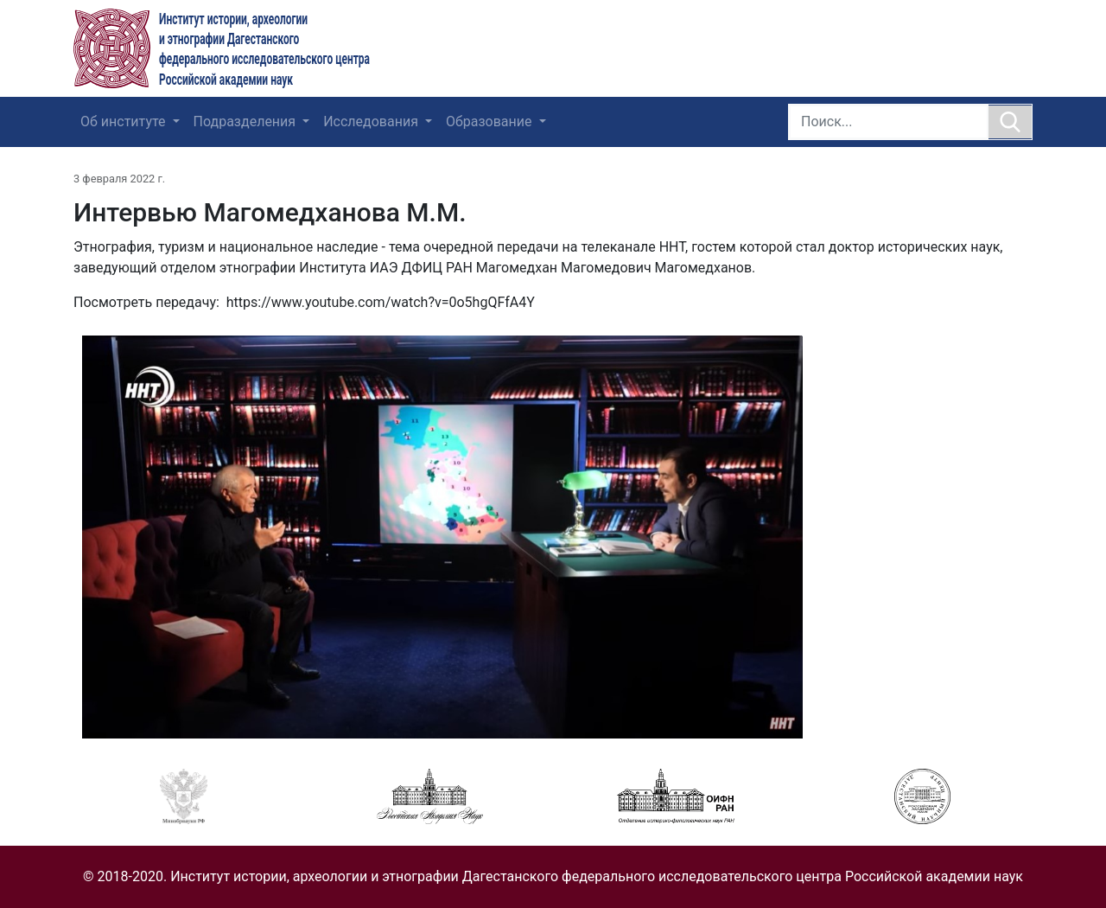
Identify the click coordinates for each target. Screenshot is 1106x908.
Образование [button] (490, 121)
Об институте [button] (124, 121)
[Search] (888, 122)
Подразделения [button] (247, 121)
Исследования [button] (372, 121)
